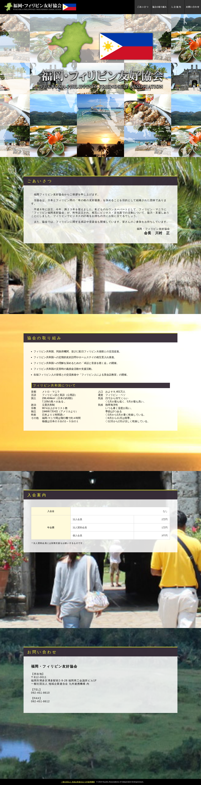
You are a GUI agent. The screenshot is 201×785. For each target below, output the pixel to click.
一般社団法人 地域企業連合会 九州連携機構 (78, 782)
